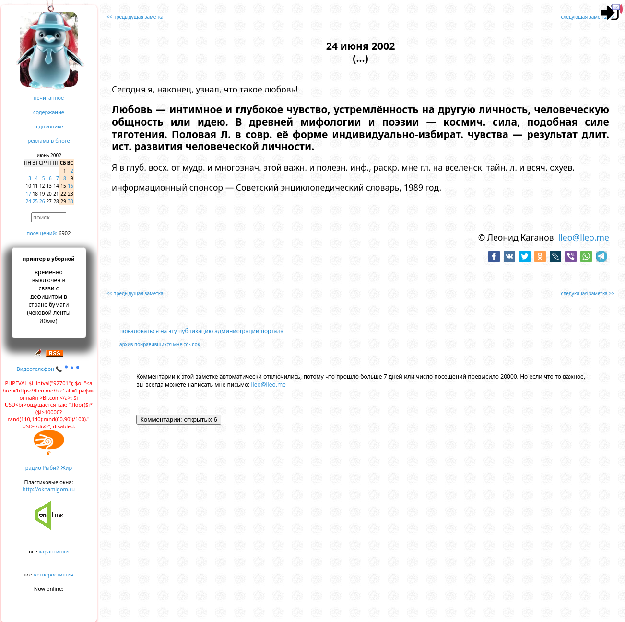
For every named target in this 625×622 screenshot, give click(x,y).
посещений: (42, 233)
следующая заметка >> (587, 16)
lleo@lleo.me (583, 237)
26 (42, 201)
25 (35, 201)
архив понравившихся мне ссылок (159, 344)
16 (70, 186)
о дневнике (48, 126)
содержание (48, 111)
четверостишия (53, 574)
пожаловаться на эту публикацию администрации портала (201, 331)
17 (28, 193)
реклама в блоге (49, 140)
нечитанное (49, 97)
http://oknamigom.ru (49, 489)
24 (28, 201)
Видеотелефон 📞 (49, 368)
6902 (65, 233)
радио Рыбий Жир (48, 467)
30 (70, 201)
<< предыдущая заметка (134, 16)
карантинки (53, 551)
